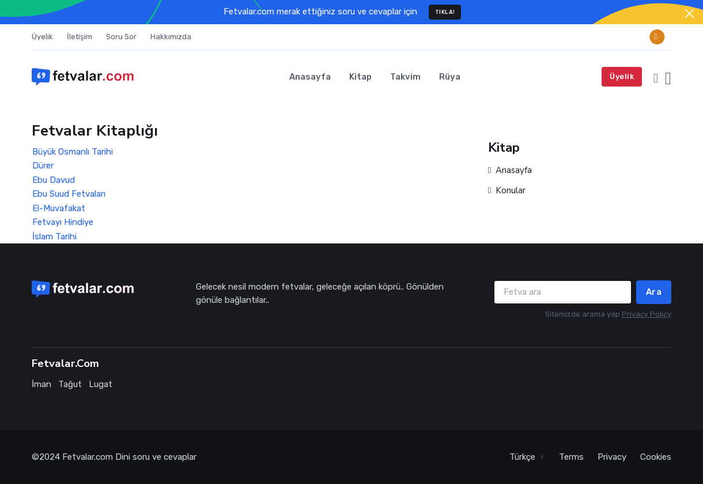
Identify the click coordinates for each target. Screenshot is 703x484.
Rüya (449, 77)
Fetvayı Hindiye (62, 222)
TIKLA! (445, 12)
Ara (654, 292)
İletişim (79, 36)
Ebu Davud (53, 180)
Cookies (655, 457)
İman (41, 384)
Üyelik (42, 36)
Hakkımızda (170, 36)
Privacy (612, 457)
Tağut (70, 384)
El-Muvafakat (58, 208)
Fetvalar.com (87, 457)
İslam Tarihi (54, 236)
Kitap (360, 77)
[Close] (689, 13)
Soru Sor (121, 36)
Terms (571, 457)
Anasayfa (310, 77)
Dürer (43, 165)
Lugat (100, 384)
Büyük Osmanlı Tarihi (72, 152)
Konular (507, 190)
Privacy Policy (646, 314)
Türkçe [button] (523, 457)
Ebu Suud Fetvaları (68, 194)
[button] (656, 77)
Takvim (405, 77)
